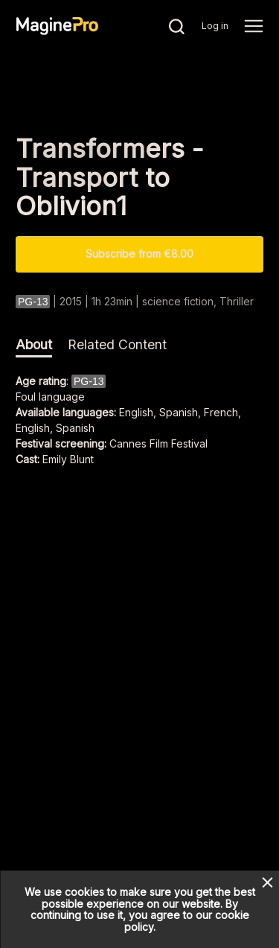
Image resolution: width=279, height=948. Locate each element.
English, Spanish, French (178, 412)
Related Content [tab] (117, 344)
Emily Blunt (68, 459)
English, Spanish (55, 427)
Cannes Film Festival (158, 443)
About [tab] (34, 344)
